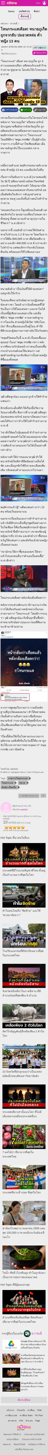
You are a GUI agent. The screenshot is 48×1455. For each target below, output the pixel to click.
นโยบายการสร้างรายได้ (31, 1439)
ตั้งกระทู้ (25, 16)
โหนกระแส (7, 783)
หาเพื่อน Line (11, 1415)
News (11, 11)
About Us (7, 1444)
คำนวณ (29, 1421)
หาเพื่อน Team (26, 1415)
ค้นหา (37, 11)
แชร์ (40, 48)
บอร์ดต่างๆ (24, 11)
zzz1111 (13, 54)
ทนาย (22, 783)
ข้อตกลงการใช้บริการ (12, 1434)
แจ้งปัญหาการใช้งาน (36, 1444)
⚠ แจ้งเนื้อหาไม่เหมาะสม (28, 796)
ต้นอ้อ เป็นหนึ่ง (9, 787)
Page (37, 1421)
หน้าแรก (4, 24)
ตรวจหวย (12, 1421)
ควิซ (21, 1421)
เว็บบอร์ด (21, 1410)
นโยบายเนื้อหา (13, 1439)
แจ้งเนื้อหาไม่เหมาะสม (24, 1449)
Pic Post (39, 1415)
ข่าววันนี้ (13, 24)
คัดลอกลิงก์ (39, 53)
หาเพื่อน (31, 1410)
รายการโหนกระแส (17, 778)
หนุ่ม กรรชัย (22, 139)
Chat (39, 1410)
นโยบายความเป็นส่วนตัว (34, 1434)
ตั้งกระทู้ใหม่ (24, 1400)
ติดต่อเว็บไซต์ (19, 1444)
